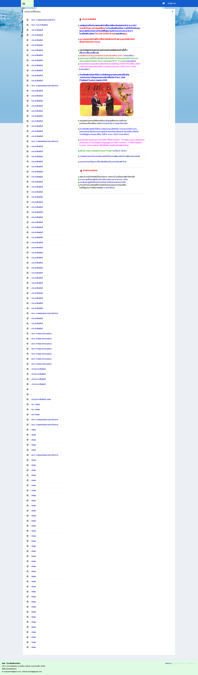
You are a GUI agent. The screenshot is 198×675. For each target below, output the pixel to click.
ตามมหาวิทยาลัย (120, 123)
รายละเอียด (119, 33)
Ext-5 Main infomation (42, 333)
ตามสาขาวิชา (108, 123)
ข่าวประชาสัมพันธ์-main (41, 399)
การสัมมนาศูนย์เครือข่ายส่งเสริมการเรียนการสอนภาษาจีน (103, 182)
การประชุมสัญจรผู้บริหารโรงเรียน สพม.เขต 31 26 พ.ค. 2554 (104, 179)
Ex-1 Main (36, 404)
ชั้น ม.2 (89, 52)
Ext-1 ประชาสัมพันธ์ (40, 25)
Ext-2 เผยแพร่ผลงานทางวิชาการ (45, 85)
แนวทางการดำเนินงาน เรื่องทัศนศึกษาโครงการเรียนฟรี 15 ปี (103, 161)
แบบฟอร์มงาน (121, 156)
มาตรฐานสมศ (133, 156)
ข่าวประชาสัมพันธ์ (39, 369)
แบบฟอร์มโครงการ (107, 156)
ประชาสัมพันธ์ (37, 30)
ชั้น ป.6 (83, 52)
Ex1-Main (36, 414)
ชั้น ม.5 (95, 52)
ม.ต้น (116, 150)
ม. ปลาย (122, 150)
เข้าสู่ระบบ (172, 3)
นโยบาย (168, 663)
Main (34, 429)
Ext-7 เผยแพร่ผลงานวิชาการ (43, 19)
